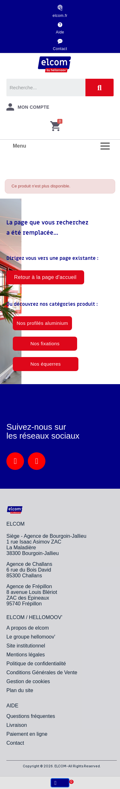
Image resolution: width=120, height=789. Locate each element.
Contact (60, 49)
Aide (60, 32)
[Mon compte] (27, 107)
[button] (45, 277)
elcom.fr (60, 15)
